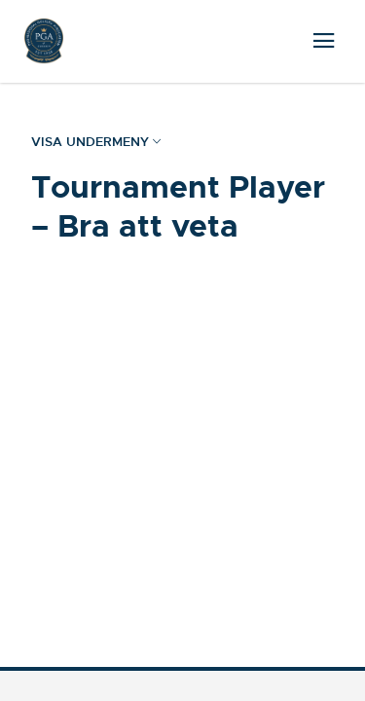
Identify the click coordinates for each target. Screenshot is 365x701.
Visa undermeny (96, 142)
